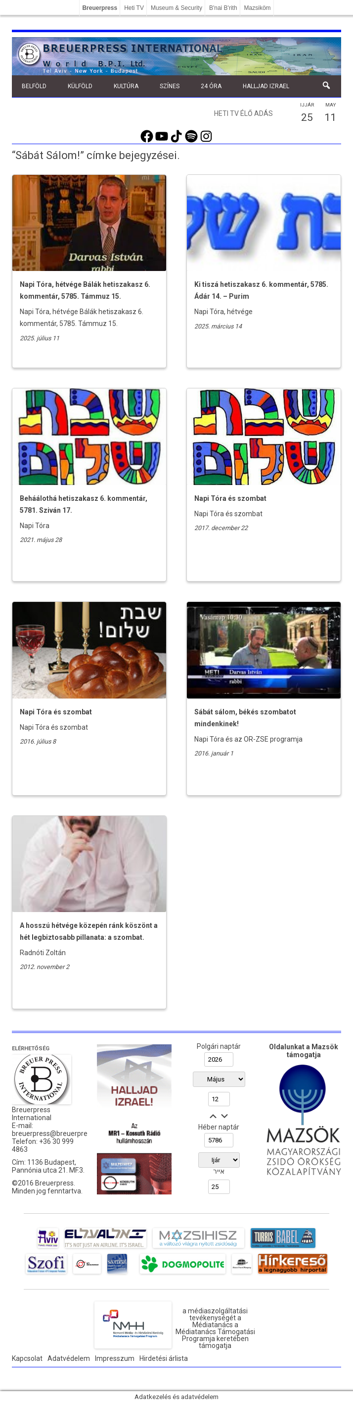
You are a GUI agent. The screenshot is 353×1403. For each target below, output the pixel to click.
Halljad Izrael (266, 86)
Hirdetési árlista (163, 1358)
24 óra (211, 86)
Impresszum (114, 1358)
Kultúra (126, 86)
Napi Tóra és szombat (230, 498)
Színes (169, 86)
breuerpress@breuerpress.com (61, 1133)
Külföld (80, 86)
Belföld (34, 86)
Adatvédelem (68, 1358)
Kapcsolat (27, 1358)
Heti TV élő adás (243, 113)
